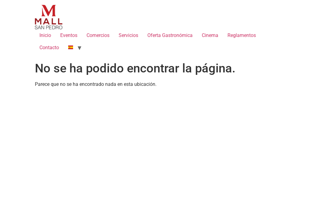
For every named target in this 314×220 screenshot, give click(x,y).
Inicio (45, 35)
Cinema (210, 35)
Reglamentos (241, 35)
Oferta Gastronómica (170, 35)
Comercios (98, 35)
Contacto (49, 47)
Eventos (68, 35)
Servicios (128, 35)
